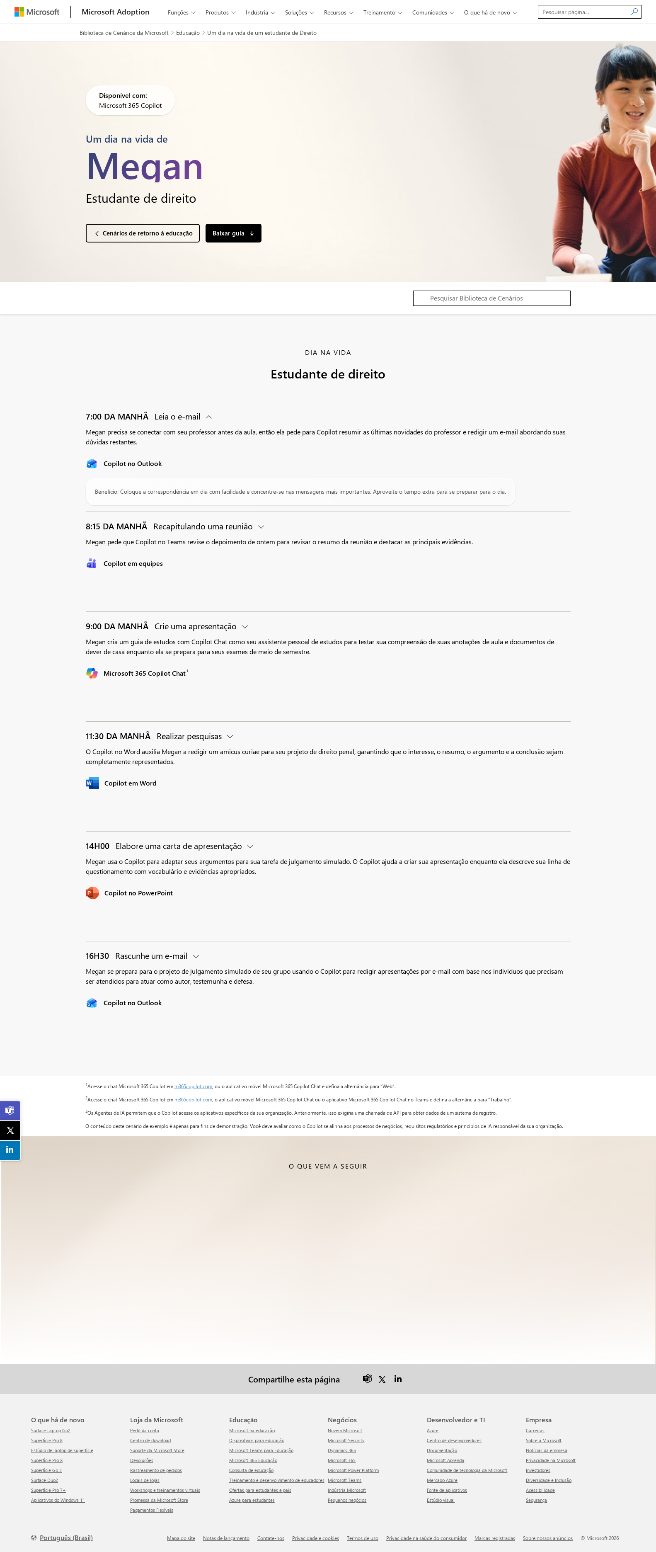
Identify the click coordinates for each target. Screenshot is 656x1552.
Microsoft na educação (252, 1430)
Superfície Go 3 (46, 1470)
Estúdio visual (441, 1499)
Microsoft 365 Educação (253, 1460)
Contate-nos (270, 1537)
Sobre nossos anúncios (548, 1537)
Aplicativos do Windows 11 (58, 1499)
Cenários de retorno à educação (148, 233)
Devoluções (141, 1460)
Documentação (442, 1450)
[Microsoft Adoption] (115, 12)
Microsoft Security (346, 1440)
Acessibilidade (540, 1490)
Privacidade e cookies (315, 1537)
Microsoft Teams (344, 1480)
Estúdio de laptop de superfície (62, 1450)
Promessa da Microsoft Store (159, 1499)
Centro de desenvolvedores (454, 1440)
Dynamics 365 (342, 1450)
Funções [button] (182, 12)
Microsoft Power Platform (353, 1470)
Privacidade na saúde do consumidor (426, 1537)
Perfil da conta (144, 1430)
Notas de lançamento (226, 1537)
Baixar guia (229, 233)
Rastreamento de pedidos (156, 1470)
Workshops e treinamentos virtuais (165, 1490)
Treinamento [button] (383, 12)
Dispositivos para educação (256, 1440)
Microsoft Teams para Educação (261, 1450)
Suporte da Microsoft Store (157, 1450)
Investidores (538, 1470)
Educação (188, 32)
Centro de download (150, 1440)
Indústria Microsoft (347, 1490)
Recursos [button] (339, 12)
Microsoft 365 (342, 1460)
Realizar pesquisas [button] (155, 735)
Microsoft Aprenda (445, 1460)
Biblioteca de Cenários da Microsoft (124, 32)
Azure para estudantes (252, 1499)
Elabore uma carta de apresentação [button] (165, 845)
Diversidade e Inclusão (548, 1480)
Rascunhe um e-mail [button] (138, 955)
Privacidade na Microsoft (551, 1460)
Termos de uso (362, 1537)
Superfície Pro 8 (47, 1440)
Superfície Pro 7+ (48, 1490)
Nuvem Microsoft (345, 1430)
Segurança (536, 1499)
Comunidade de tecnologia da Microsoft (467, 1470)
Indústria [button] (261, 12)
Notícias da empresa (546, 1450)
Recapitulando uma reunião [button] (170, 525)
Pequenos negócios (347, 1499)
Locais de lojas (145, 1480)
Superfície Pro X (47, 1460)
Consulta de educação (251, 1470)
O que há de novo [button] (491, 12)
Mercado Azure (442, 1480)
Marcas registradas (494, 1537)
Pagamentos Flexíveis (151, 1509)
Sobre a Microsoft (544, 1440)
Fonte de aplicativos (447, 1490)
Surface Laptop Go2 (50, 1430)
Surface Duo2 (44, 1480)
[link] (10, 1110)
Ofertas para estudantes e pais (260, 1490)
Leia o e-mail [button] (144, 416)
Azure (432, 1430)
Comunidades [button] (434, 12)
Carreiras (535, 1430)
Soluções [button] (300, 12)
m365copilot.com (193, 1086)
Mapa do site (181, 1537)
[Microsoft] (36, 12)
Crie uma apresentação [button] (162, 625)
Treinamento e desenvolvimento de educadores (276, 1480)
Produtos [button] (221, 12)
